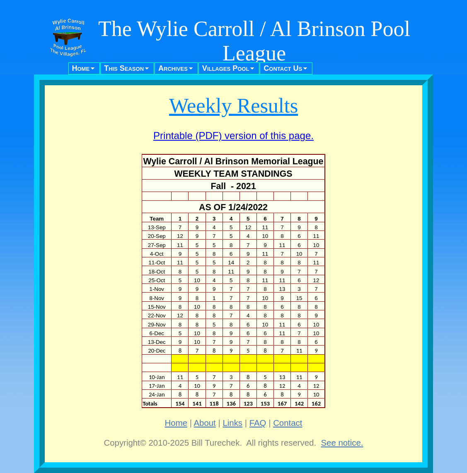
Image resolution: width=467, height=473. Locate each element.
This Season (124, 68)
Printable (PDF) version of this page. (233, 135)
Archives (173, 68)
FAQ (257, 422)
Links (232, 422)
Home (81, 68)
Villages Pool (225, 68)
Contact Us (283, 68)
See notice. (342, 442)
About (205, 422)
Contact (287, 422)
